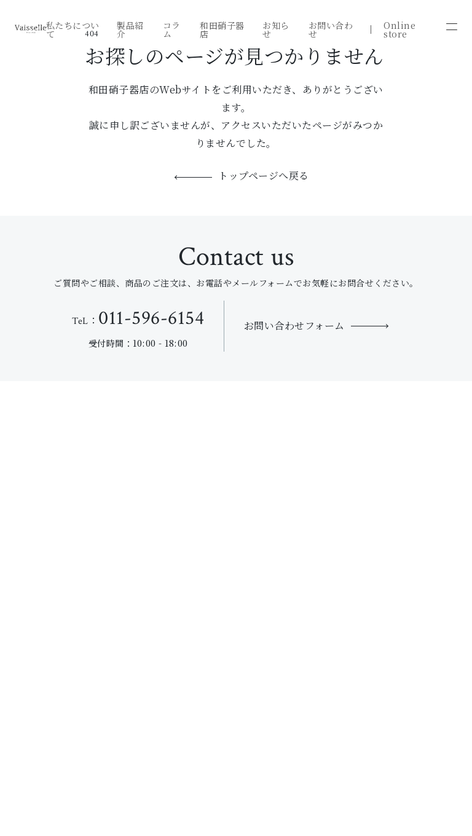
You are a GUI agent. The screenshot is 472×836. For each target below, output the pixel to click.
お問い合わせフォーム (294, 325)
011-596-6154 (151, 318)
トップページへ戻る (263, 176)
